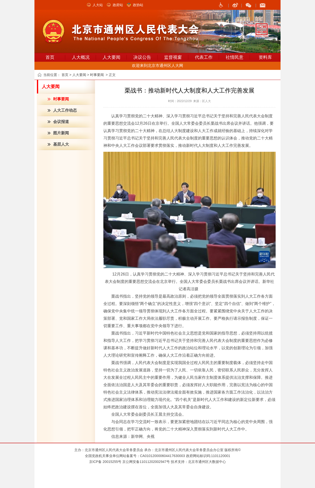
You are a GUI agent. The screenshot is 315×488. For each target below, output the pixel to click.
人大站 (98, 5)
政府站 (118, 5)
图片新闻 (61, 133)
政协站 (138, 5)
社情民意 (234, 57)
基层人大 (61, 144)
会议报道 (61, 122)
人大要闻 (111, 57)
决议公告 (142, 57)
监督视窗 (173, 57)
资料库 (265, 57)
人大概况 (81, 57)
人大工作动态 (65, 110)
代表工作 (204, 57)
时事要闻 (61, 99)
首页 (50, 57)
